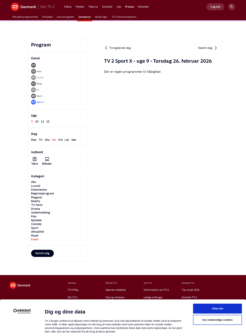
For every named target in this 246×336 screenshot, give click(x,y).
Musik (34, 235)
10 (36, 121)
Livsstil (35, 186)
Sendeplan (84, 17)
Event (34, 239)
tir (41, 139)
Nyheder (143, 6)
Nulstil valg (42, 253)
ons (47, 139)
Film (33, 216)
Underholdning (40, 212)
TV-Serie (36, 205)
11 (42, 121)
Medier (80, 6)
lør (67, 139)
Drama (35, 208)
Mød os (93, 6)
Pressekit (47, 17)
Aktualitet (37, 231)
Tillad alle (217, 279)
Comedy (36, 224)
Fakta (68, 6)
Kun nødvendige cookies (217, 290)
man (34, 139)
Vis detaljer (166, 329)
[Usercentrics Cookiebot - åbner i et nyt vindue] (22, 282)
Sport (34, 228)
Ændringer (101, 17)
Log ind (215, 6)
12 (48, 121)
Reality (35, 201)
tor (54, 139)
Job (119, 6)
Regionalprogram (42, 193)
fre (60, 139)
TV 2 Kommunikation (124, 17)
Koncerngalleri (65, 17)
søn (73, 139)
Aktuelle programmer (25, 17)
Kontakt (107, 6)
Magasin (36, 197)
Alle (33, 182)
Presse (129, 6)
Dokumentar (39, 189)
